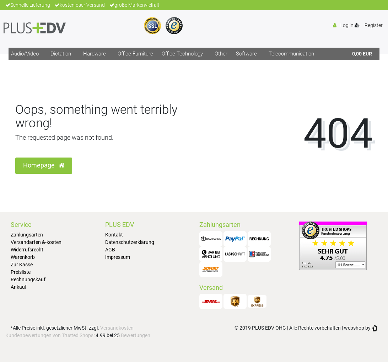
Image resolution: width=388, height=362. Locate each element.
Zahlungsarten (27, 235)
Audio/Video (25, 53)
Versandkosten (117, 328)
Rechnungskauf (28, 279)
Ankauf (19, 287)
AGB (110, 249)
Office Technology (182, 53)
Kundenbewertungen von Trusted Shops (49, 335)
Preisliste (21, 272)
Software (246, 53)
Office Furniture (135, 53)
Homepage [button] (43, 165)
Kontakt (114, 235)
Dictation (60, 53)
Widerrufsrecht (27, 249)
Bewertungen (135, 335)
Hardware (94, 53)
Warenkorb (23, 257)
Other (221, 53)
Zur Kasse (22, 264)
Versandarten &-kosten (36, 242)
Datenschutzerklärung (129, 242)
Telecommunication (291, 53)
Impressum (117, 257)
